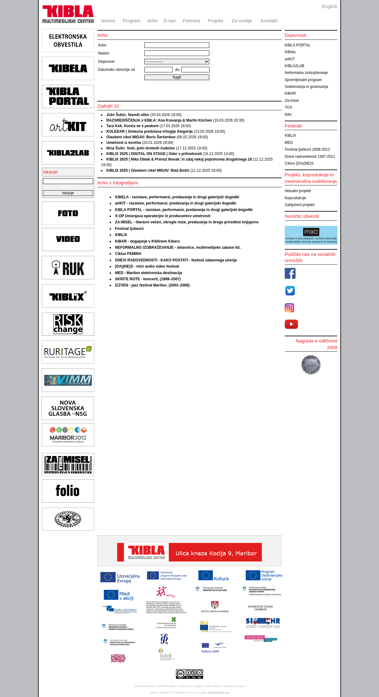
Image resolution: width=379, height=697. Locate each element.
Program (132, 20)
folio (288, 114)
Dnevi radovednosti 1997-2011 (310, 156)
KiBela (290, 52)
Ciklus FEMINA (128, 254)
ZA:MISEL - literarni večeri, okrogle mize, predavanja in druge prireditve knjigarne (187, 222)
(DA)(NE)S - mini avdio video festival (147, 266)
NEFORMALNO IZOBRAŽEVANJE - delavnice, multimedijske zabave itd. (178, 247)
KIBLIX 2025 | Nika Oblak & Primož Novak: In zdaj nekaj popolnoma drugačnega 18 (179, 159)
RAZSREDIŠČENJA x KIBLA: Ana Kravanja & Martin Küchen (159, 120)
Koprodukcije (295, 198)
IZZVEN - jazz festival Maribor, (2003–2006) (152, 285)
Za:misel (292, 100)
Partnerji (191, 20)
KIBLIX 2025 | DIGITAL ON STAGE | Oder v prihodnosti (154, 154)
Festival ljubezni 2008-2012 (307, 149)
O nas (170, 20)
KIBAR (290, 93)
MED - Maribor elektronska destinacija (148, 273)
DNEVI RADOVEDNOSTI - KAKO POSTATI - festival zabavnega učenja (176, 260)
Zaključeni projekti (299, 205)
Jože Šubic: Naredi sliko (127, 115)
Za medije (242, 20)
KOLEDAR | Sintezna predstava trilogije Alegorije (149, 131)
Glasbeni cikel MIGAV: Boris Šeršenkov (141, 137)
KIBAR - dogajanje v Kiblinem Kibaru (147, 241)
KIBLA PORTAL (298, 45)
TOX (288, 107)
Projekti (215, 20)
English (329, 6)
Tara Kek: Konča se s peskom (132, 126)
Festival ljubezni (129, 228)
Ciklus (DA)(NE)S (299, 163)
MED (289, 142)
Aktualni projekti (298, 191)
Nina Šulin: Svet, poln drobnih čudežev (141, 148)
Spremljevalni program (303, 80)
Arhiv (152, 20)
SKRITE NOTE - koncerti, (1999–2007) (148, 279)
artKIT (290, 59)
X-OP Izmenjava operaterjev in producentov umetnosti (163, 216)
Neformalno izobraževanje (306, 73)
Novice (108, 20)
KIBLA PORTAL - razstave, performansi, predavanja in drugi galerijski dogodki (184, 210)
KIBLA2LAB (294, 66)
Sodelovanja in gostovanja (306, 86)
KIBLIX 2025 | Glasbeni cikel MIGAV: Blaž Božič (148, 170)
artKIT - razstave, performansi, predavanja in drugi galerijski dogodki (175, 203)
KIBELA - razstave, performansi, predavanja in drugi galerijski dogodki (177, 197)
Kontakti (269, 20)
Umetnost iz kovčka (123, 142)
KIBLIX (121, 235)
